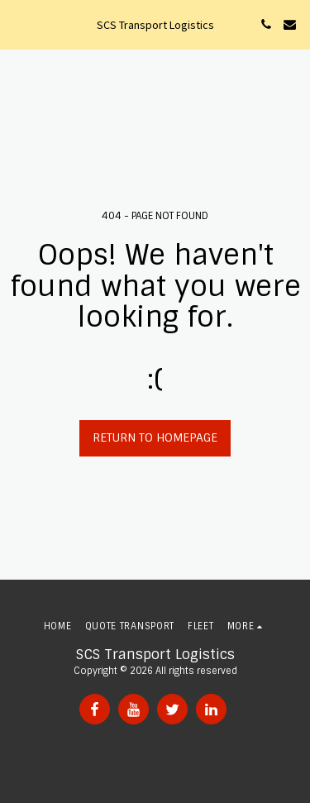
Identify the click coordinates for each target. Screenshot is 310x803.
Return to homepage (155, 437)
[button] (18, 24)
